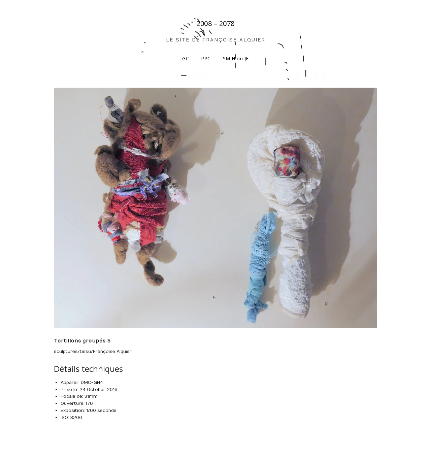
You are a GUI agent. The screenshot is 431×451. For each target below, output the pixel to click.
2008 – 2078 (215, 23)
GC (185, 58)
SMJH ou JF (236, 58)
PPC (206, 58)
